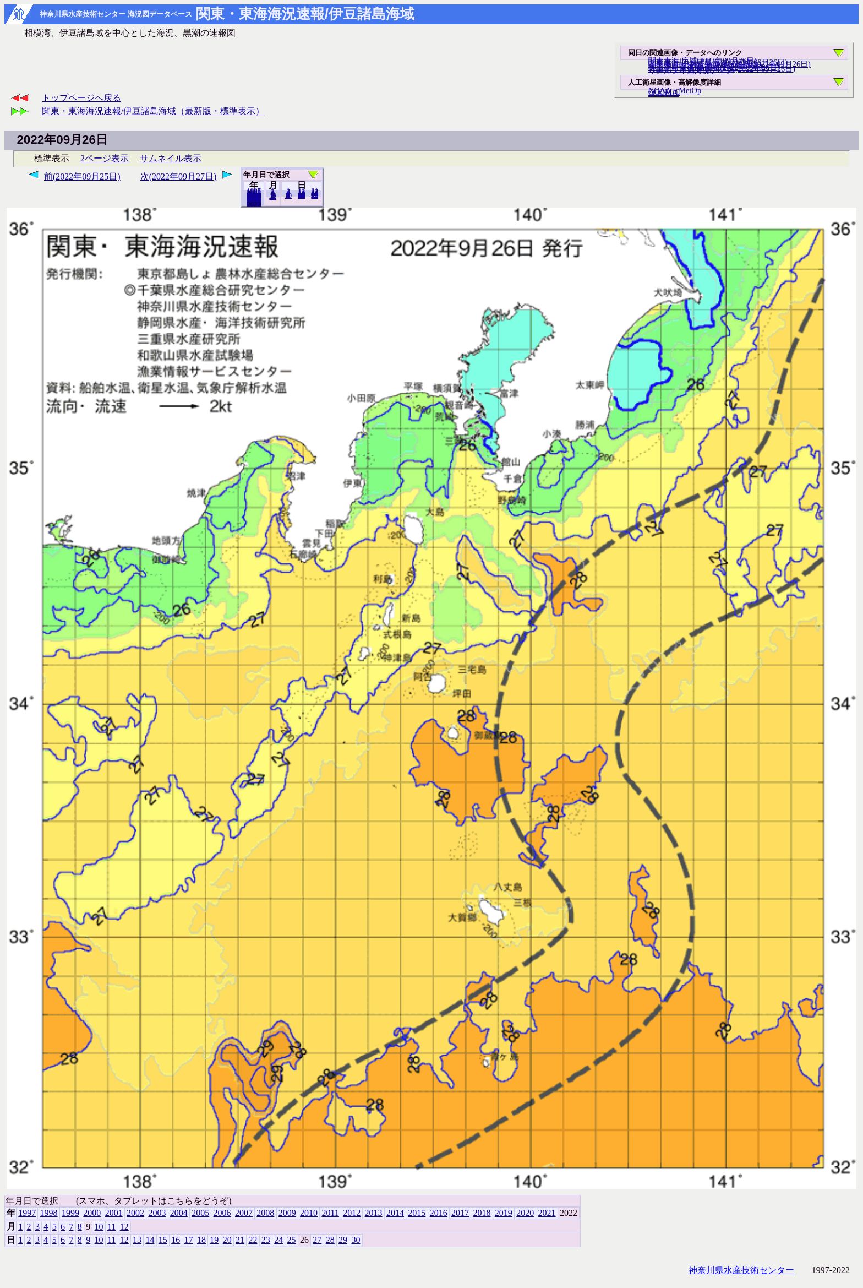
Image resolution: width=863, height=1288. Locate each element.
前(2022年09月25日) (82, 176)
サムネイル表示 (170, 158)
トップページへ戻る (81, 97)
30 (314, 195)
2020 (525, 1213)
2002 (135, 1213)
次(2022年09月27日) (178, 176)
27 (317, 1239)
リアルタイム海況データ (690, 70)
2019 (503, 1213)
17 (188, 1239)
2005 (200, 1213)
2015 (416, 1213)
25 (291, 1239)
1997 (27, 1213)
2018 (481, 1213)
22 (252, 1239)
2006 (222, 1213)
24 (278, 1239)
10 (288, 195)
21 (240, 1239)
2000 (92, 1213)
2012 (352, 1213)
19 (214, 1239)
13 (137, 1239)
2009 (287, 1213)
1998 (49, 1213)
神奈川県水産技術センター (741, 1270)
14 (149, 1239)
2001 (114, 1213)
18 (201, 1239)
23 (265, 1239)
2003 (157, 1213)
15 (163, 1239)
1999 (70, 1213)
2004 (179, 1213)
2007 (244, 1213)
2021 (254, 204)
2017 (460, 1213)
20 (301, 195)
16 (175, 1239)
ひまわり (663, 93)
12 (272, 196)
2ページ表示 (104, 158)
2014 (395, 1213)
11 (111, 1226)
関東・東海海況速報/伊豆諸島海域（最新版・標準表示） (153, 111)
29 (342, 1239)
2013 (374, 1213)
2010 (309, 1213)
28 (330, 1239)
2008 (265, 1213)
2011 (329, 1213)
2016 (438, 1213)
